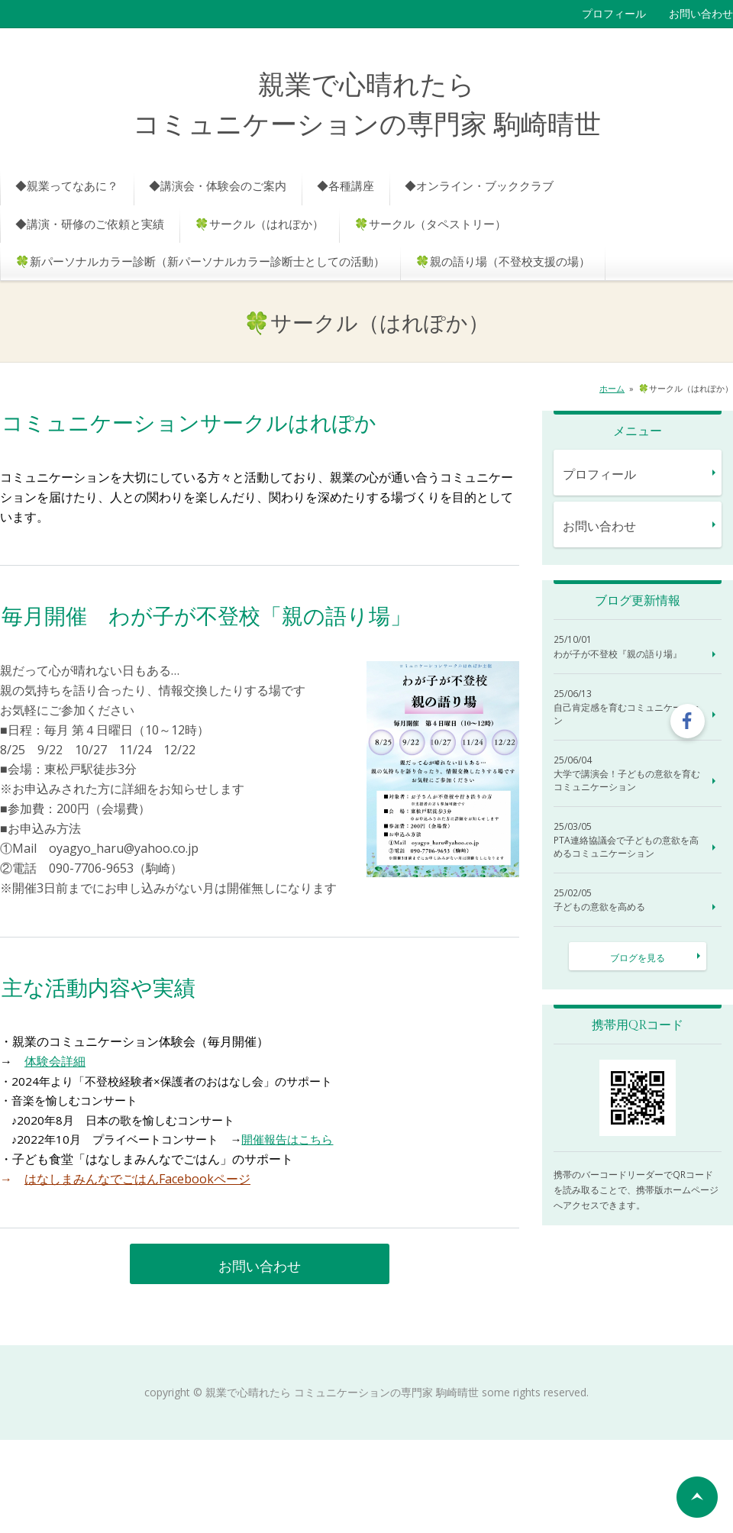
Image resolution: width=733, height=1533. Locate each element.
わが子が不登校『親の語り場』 (618, 654)
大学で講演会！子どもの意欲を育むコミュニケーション (627, 780)
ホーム (612, 388)
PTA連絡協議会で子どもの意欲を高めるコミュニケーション (626, 847)
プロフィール (614, 13)
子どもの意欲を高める (599, 907)
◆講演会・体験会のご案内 (217, 185)
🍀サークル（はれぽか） (259, 223)
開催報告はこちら (287, 1139)
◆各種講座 (345, 185)
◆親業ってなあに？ (66, 185)
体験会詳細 (55, 1061)
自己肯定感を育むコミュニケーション (627, 714)
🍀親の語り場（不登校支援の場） (502, 261)
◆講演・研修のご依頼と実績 (89, 223)
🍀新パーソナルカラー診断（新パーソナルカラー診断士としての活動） (200, 261)
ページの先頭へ (697, 1497)
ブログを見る (637, 957)
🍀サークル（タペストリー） (430, 223)
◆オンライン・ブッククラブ (479, 185)
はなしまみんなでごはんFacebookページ (137, 1178)
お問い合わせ (701, 13)
